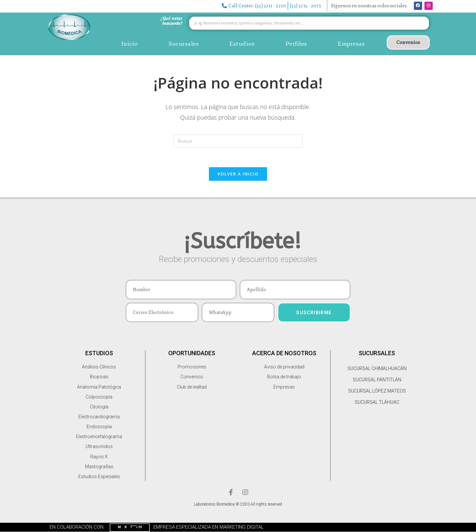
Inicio (129, 43)
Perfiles (296, 43)
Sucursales (184, 43)
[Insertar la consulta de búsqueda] (238, 141)
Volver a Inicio (238, 174)
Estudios (242, 43)
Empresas (351, 43)
